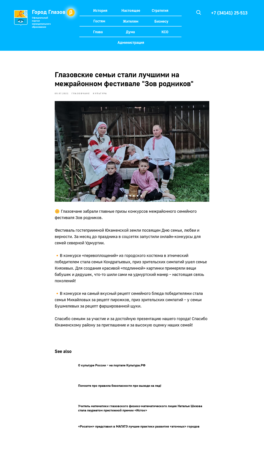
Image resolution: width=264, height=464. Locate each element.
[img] (198, 12)
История (100, 10)
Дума (130, 32)
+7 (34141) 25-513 (229, 12)
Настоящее (130, 10)
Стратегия (160, 10)
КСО (164, 32)
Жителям (130, 21)
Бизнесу (161, 21)
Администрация (131, 42)
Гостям (99, 21)
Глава (98, 32)
